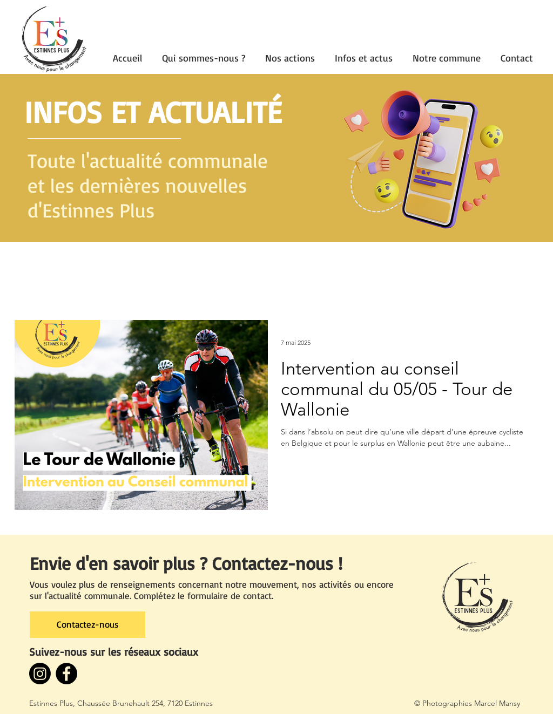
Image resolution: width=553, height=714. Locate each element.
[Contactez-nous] (87, 624)
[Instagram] (40, 673)
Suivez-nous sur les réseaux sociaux (113, 651)
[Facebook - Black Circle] (66, 673)
